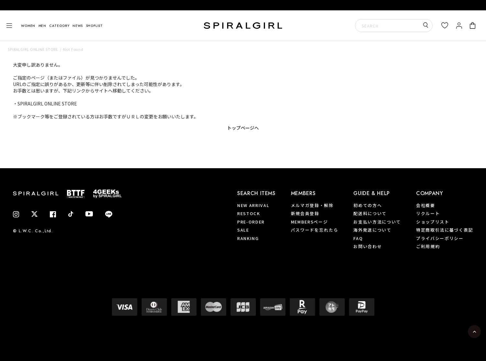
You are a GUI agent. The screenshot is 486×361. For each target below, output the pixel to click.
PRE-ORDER (251, 222)
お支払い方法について (377, 222)
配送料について (370, 213)
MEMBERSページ (309, 222)
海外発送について (372, 230)
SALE (243, 230)
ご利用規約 (428, 246)
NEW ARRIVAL (253, 205)
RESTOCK (248, 213)
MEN (42, 25)
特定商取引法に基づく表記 (444, 230)
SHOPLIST (94, 25)
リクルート (428, 213)
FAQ (358, 238)
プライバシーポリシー (440, 238)
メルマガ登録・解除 (312, 205)
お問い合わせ (367, 246)
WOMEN (28, 25)
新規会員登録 (305, 213)
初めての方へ (367, 205)
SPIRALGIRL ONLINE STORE (33, 49)
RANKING (248, 238)
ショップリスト (432, 222)
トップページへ (243, 128)
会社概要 (425, 205)
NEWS (77, 25)
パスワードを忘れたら (314, 230)
